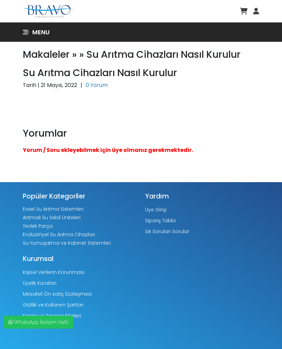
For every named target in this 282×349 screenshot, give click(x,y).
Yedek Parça (38, 226)
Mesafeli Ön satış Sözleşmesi (57, 294)
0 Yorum (97, 85)
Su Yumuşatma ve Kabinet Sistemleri (67, 243)
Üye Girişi (155, 209)
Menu (36, 32)
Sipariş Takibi (160, 220)
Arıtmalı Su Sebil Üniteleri (52, 217)
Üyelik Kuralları (39, 283)
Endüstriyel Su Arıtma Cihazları (59, 234)
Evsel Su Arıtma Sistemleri (53, 209)
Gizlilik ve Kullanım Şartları (53, 304)
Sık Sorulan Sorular (167, 231)
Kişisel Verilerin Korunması (53, 272)
